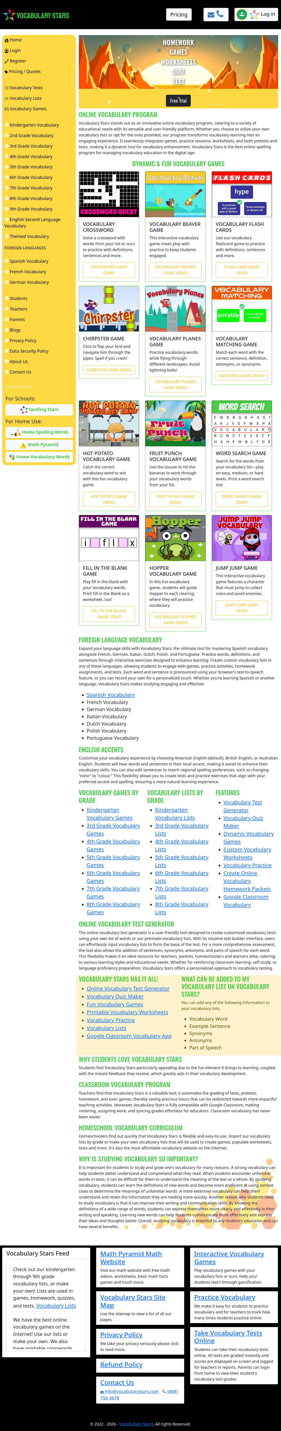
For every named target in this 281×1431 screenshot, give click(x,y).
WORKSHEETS (178, 62)
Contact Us (117, 1382)
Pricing (178, 14)
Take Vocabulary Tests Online (228, 1336)
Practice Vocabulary (224, 1297)
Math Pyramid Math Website (131, 1257)
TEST (178, 81)
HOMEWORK (178, 42)
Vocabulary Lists (106, 1027)
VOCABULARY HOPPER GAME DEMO (175, 619)
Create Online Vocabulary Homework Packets (247, 880)
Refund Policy (121, 1364)
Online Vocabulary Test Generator (128, 988)
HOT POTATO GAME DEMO (109, 499)
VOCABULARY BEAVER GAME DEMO (175, 269)
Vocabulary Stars (136, 1424)
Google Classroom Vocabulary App (129, 1035)
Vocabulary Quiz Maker (115, 996)
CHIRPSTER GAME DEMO (109, 369)
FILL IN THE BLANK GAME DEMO (109, 613)
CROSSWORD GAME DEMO (109, 269)
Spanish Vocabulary (111, 694)
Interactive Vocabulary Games (229, 1257)
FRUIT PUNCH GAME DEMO (176, 499)
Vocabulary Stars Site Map (133, 1301)
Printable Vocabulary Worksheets (127, 1012)
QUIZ (178, 72)
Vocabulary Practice (247, 865)
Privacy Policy (121, 1334)
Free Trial (178, 100)
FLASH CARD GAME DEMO (241, 269)
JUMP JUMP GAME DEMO (241, 607)
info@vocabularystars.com (129, 1391)
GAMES (178, 52)
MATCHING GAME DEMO (242, 375)
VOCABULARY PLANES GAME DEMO (175, 384)
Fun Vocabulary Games (115, 1004)
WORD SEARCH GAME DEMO (242, 499)
